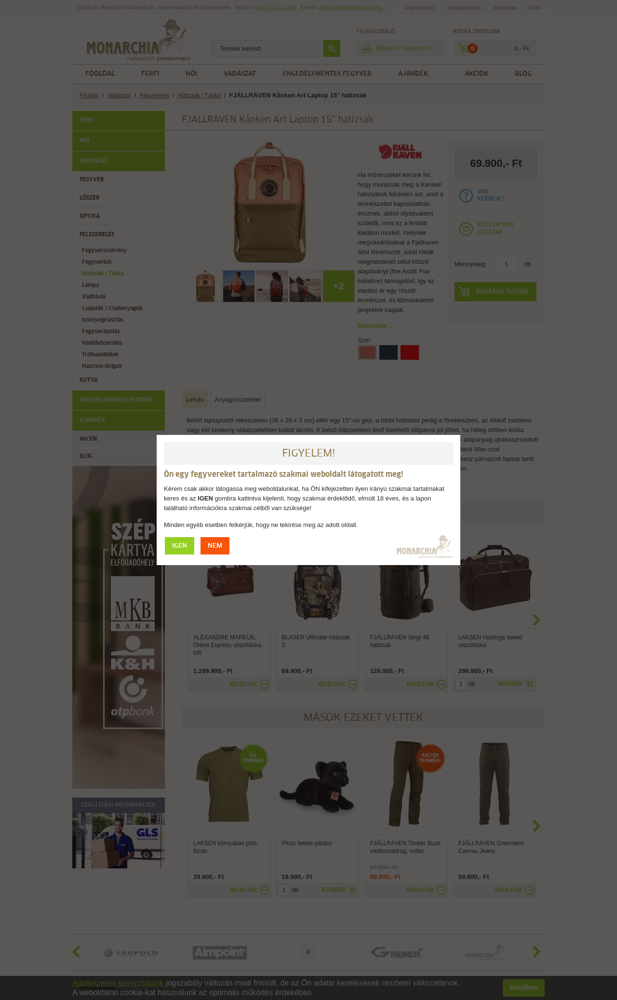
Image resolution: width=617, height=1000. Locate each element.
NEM (215, 546)
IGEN (179, 546)
